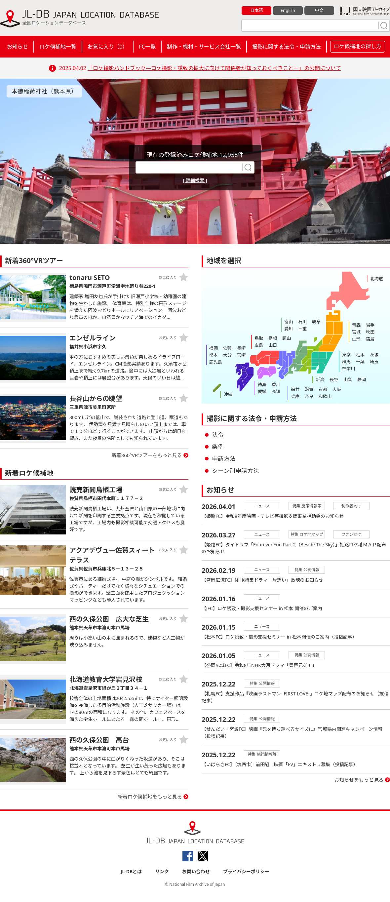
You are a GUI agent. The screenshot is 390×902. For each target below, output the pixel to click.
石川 (302, 322)
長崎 (241, 348)
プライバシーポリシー (246, 871)
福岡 (213, 348)
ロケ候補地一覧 (57, 46)
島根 (272, 338)
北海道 (376, 279)
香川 (276, 384)
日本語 (256, 10)
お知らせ (17, 46)
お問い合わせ (196, 871)
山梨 (347, 379)
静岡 (361, 379)
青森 (356, 325)
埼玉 (374, 362)
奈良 (309, 396)
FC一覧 (147, 46)
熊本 (213, 355)
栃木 (360, 355)
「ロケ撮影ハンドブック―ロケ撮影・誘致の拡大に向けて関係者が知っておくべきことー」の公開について (214, 68)
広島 (258, 345)
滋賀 (309, 389)
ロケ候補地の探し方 (357, 46)
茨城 (374, 355)
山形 (356, 339)
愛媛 (262, 391)
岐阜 (316, 322)
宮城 (356, 332)
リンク (162, 871)
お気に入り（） (108, 46)
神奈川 (348, 369)
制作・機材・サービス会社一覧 (204, 46)
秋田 (370, 332)
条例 (218, 447)
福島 (370, 339)
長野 (334, 379)
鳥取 (258, 338)
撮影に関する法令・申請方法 (286, 46)
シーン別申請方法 (235, 471)
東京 (346, 355)
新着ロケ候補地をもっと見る (150, 796)
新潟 (320, 379)
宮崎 (241, 355)
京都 (323, 389)
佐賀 (227, 348)
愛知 (288, 329)
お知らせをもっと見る (359, 779)
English (288, 10)
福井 (295, 389)
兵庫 (295, 396)
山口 (272, 345)
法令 (218, 435)
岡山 (286, 338)
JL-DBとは (131, 871)
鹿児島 (215, 362)
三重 (302, 329)
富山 (288, 322)
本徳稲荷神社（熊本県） (44, 91)
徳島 (262, 384)
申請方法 (224, 458)
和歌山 (325, 396)
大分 (227, 355)
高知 (276, 391)
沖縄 (228, 394)
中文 (319, 10)
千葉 (360, 362)
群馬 (346, 362)
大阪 (336, 389)
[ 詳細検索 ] (195, 180)
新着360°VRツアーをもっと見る (146, 455)
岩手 (370, 325)
